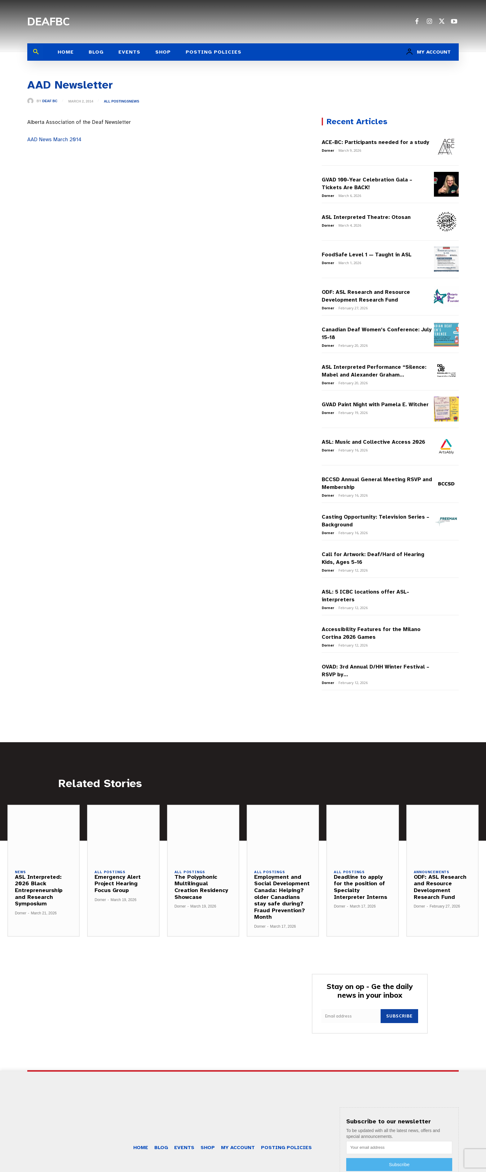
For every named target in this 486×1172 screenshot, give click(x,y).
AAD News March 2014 (54, 139)
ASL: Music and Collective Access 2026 (373, 442)
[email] (351, 1016)
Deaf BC (49, 101)
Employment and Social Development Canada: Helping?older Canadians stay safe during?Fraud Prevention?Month (282, 897)
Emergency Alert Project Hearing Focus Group (118, 884)
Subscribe (399, 1015)
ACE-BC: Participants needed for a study (375, 142)
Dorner (328, 150)
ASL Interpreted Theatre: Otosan (366, 217)
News (134, 101)
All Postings (116, 101)
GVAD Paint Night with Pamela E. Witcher (375, 404)
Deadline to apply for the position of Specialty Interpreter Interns (360, 887)
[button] (36, 52)
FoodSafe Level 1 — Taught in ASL (367, 254)
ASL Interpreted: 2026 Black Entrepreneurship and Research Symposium (39, 890)
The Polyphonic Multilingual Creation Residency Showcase (201, 887)
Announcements (431, 872)
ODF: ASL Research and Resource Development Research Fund (440, 887)
